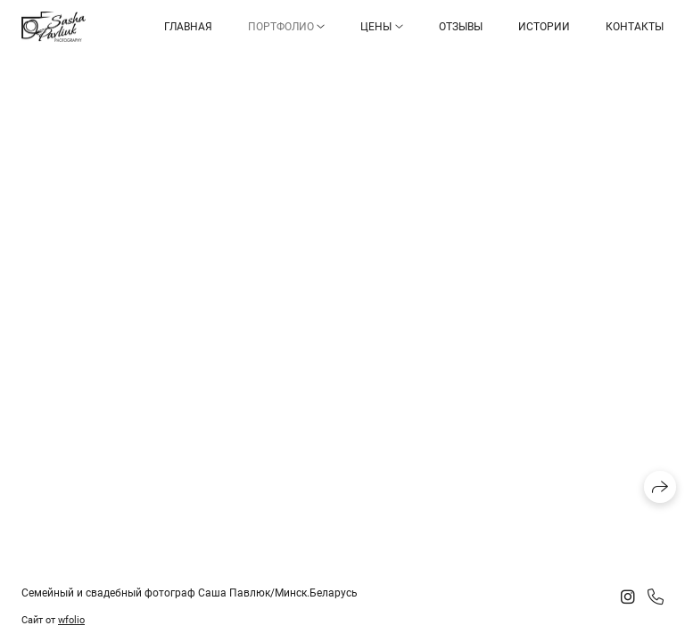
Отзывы (461, 27)
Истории (544, 27)
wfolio (71, 620)
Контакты (635, 27)
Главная (188, 27)
